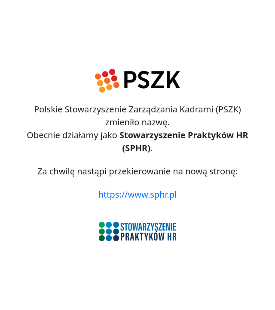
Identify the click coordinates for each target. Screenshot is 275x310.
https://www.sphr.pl (137, 194)
